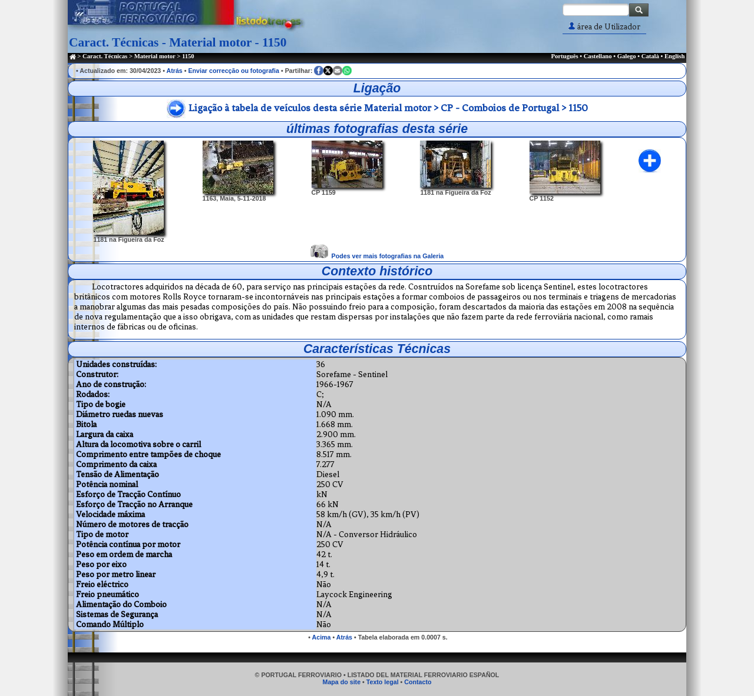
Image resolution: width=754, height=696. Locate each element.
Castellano (598, 56)
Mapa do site (342, 681)
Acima (321, 637)
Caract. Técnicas (104, 56)
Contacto (417, 681)
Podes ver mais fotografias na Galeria (388, 255)
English (674, 56)
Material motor (155, 56)
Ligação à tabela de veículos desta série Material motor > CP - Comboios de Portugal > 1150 (388, 108)
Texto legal (382, 681)
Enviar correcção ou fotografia (233, 70)
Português (564, 56)
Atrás (175, 70)
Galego (626, 56)
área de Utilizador (604, 27)
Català (650, 56)
